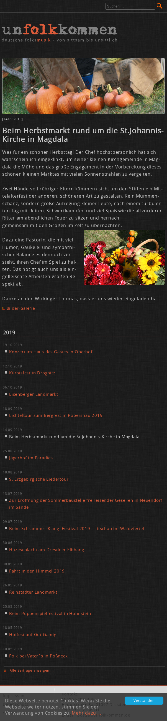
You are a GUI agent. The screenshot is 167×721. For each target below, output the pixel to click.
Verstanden (144, 700)
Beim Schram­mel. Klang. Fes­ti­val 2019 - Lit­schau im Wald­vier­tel (76, 528)
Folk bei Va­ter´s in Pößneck (38, 656)
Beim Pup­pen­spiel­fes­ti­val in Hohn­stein (50, 613)
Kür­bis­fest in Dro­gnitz (32, 372)
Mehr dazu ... (86, 713)
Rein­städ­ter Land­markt (33, 592)
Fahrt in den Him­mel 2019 (37, 571)
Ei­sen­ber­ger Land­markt (33, 394)
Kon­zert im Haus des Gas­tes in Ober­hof (51, 351)
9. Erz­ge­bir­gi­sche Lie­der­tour (38, 479)
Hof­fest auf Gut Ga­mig (32, 634)
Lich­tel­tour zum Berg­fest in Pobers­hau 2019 (56, 415)
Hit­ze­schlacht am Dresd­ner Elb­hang (46, 549)
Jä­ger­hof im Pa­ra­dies (31, 457)
